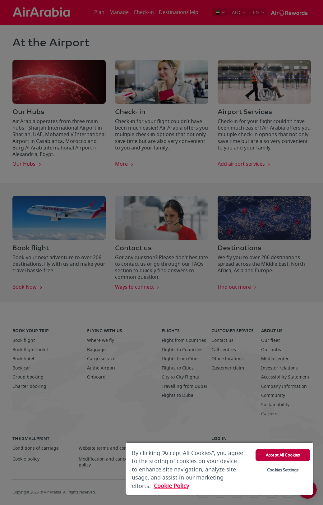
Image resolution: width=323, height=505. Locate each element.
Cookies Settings (282, 470)
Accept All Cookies (283, 455)
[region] (219, 468)
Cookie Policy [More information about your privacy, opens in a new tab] (171, 486)
